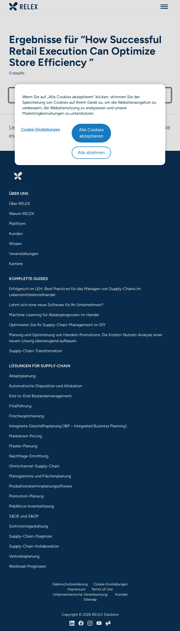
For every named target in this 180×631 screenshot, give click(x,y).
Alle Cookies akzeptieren (91, 133)
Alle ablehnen (91, 152)
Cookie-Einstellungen (40, 129)
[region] (90, 124)
